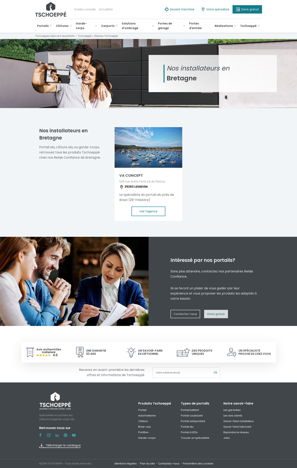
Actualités (106, 9)
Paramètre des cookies (198, 463)
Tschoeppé (248, 26)
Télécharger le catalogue (60, 445)
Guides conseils (85, 9)
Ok (215, 372)
